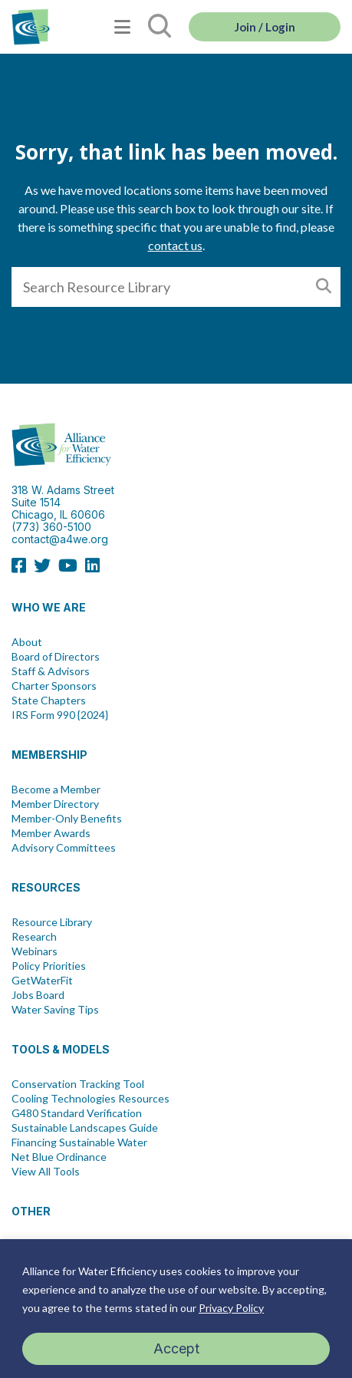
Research (34, 937)
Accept (176, 1348)
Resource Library (52, 922)
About (27, 642)
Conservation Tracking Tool (78, 1084)
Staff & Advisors (51, 671)
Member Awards (51, 833)
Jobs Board (38, 995)
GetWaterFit (42, 980)
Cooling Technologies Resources (90, 1099)
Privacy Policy (231, 1307)
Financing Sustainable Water (79, 1142)
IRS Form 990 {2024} (60, 715)
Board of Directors (56, 657)
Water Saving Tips (55, 1010)
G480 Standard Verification (77, 1113)
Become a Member (56, 789)
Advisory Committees (64, 848)
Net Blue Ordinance (59, 1157)
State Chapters (49, 700)
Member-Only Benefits (67, 819)
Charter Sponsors (54, 686)
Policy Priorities (49, 966)
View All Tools (46, 1171)
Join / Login (265, 27)
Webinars (35, 951)
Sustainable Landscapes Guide (85, 1128)
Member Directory (55, 804)
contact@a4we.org (60, 539)
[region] (176, 1308)
